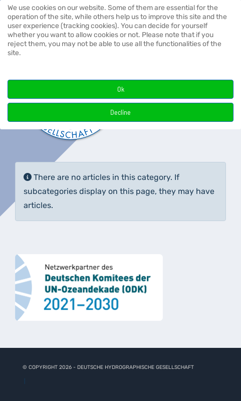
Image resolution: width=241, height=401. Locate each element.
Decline (120, 112)
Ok (120, 89)
